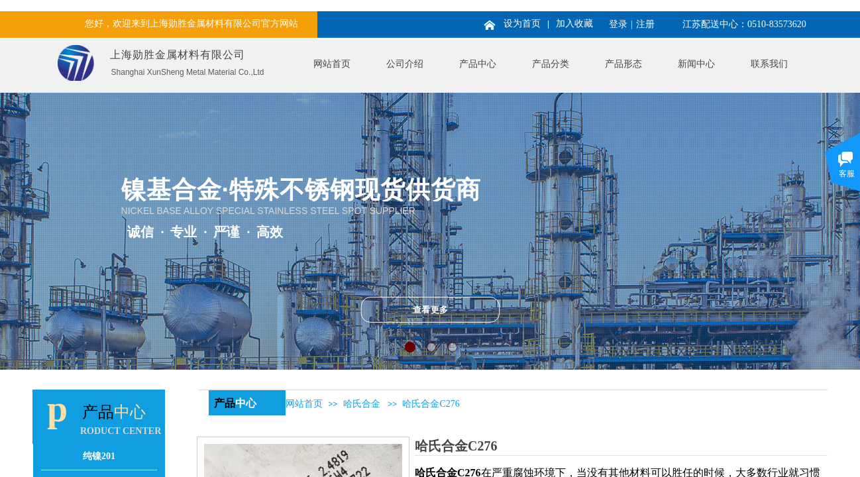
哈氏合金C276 (430, 404)
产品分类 (550, 64)
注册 (645, 24)
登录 (618, 24)
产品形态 (623, 64)
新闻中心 (696, 64)
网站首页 (331, 64)
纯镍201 (99, 456)
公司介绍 (404, 64)
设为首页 (522, 23)
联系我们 (769, 64)
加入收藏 (574, 23)
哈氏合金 (361, 404)
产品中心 (477, 64)
